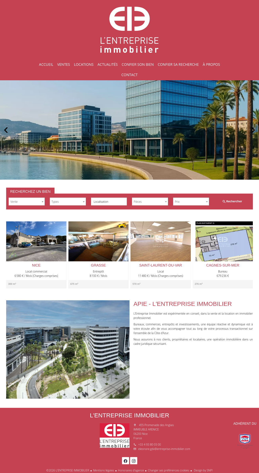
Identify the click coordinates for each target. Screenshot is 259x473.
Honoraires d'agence (131, 470)
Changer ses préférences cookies (168, 470)
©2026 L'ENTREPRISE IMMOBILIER (67, 470)
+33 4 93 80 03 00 (149, 444)
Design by (203, 470)
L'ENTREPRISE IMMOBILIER (129, 415)
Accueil (129, 30)
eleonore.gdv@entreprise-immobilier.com (164, 449)
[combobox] (27, 201)
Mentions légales (103, 470)
